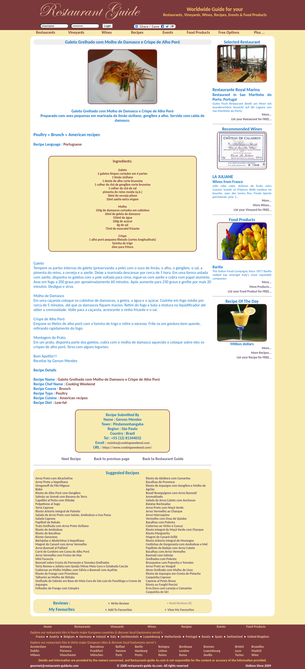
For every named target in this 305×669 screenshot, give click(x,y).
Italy (113, 637)
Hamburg (141, 651)
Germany (85, 637)
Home (48, 627)
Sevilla (208, 655)
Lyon (238, 651)
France (40, 637)
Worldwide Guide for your (215, 9)
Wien (255, 655)
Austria (54, 637)
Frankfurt (96, 651)
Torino (239, 655)
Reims (162, 655)
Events (221, 627)
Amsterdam (38, 647)
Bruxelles (257, 647)
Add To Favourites (120, 610)
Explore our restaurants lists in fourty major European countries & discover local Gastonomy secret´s (96, 632)
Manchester (68, 655)
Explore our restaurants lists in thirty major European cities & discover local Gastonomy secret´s (93, 642)
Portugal (191, 637)
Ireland (101, 637)
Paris (119, 655)
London (184, 651)
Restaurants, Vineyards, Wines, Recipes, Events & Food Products (215, 14)
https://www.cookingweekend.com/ (127, 447)
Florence (65, 651)
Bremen (209, 647)
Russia (206, 637)
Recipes (186, 627)
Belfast (120, 647)
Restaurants (82, 627)
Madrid (256, 651)
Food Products (255, 627)
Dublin (34, 651)
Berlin (139, 647)
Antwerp (66, 647)
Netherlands (172, 637)
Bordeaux (185, 647)
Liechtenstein (130, 637)
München (96, 655)
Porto (138, 655)
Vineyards (117, 627)
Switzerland (235, 637)
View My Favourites (180, 610)
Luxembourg (151, 637)
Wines (152, 627)
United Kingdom (258, 637)
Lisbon (162, 651)
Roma (183, 655)
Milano (35, 655)
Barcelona (97, 647)
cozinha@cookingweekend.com (128, 443)
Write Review (120, 603)
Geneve (121, 651)
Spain (218, 637)
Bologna (163, 647)
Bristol (239, 647)
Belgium (69, 637)
